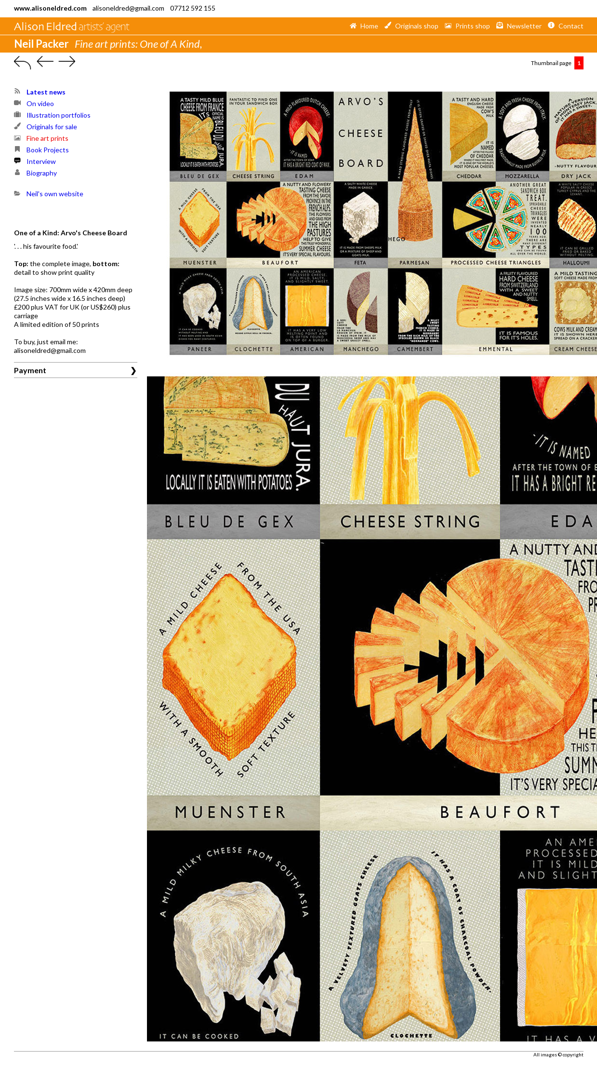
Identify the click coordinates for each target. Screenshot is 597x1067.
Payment (30, 370)
